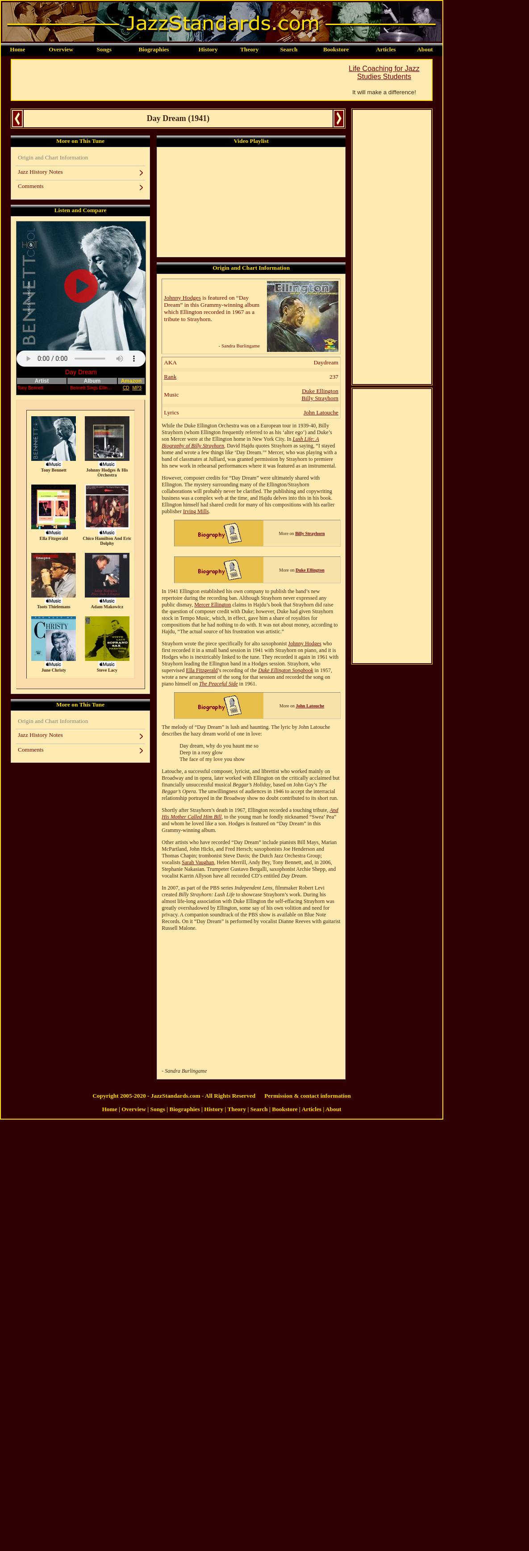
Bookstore (336, 49)
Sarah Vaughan (198, 862)
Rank (170, 376)
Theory (249, 49)
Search (288, 49)
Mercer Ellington (212, 605)
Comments (31, 186)
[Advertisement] (174, 80)
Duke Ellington (320, 391)
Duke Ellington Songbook (285, 670)
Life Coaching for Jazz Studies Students (384, 72)
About (425, 49)
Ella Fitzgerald (202, 670)
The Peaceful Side (218, 684)
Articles (386, 49)
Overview (61, 49)
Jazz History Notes (40, 171)
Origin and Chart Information (53, 157)
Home (17, 49)
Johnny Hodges (182, 297)
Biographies (153, 49)
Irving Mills (196, 511)
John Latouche (321, 412)
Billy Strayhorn (319, 398)
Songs (104, 49)
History (208, 49)
